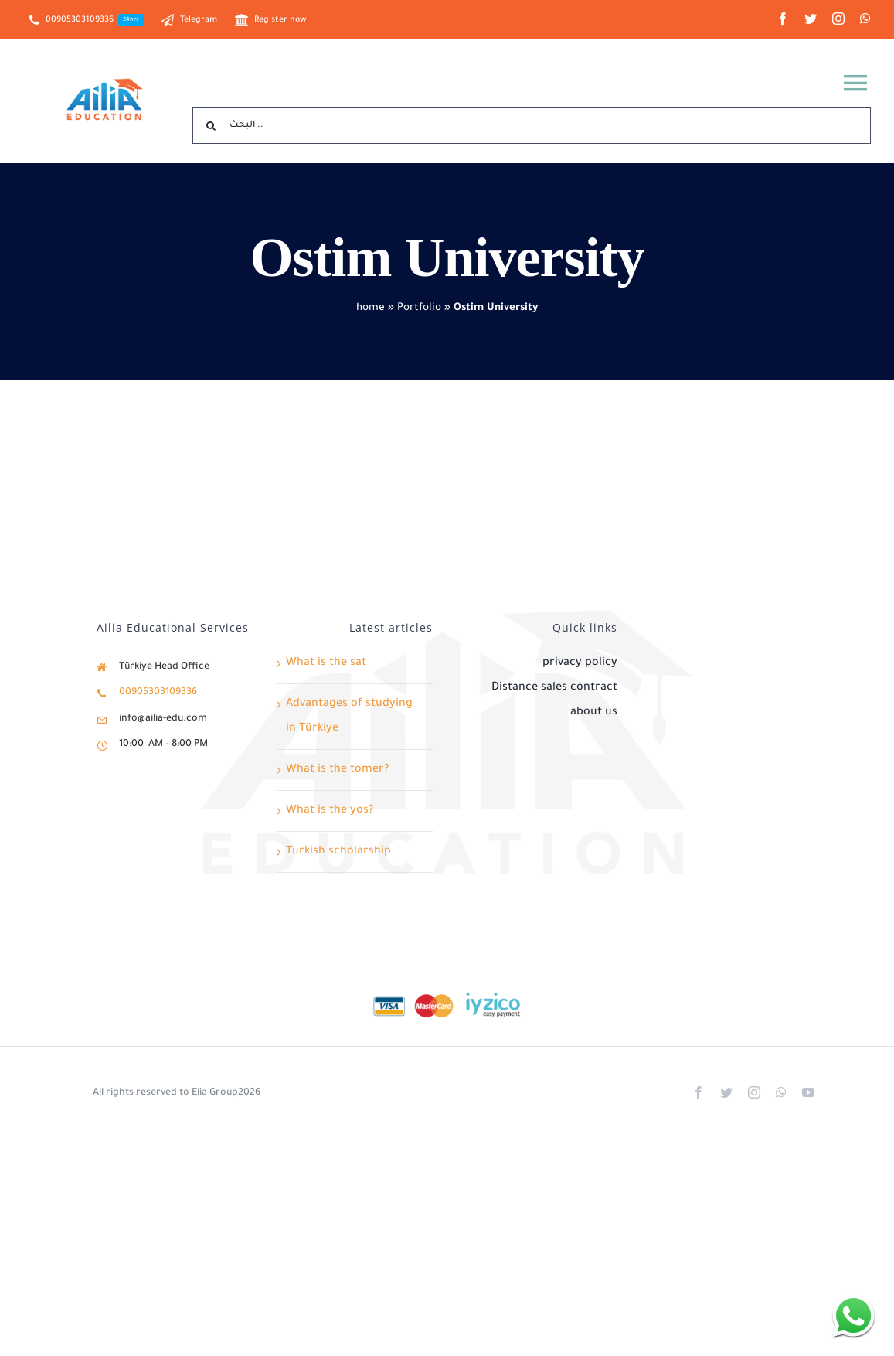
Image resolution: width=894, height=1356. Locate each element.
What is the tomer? (337, 770)
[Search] (210, 125)
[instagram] (838, 18)
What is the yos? (329, 811)
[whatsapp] (865, 18)
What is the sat (326, 663)
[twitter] (810, 18)
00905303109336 (158, 692)
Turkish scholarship (338, 852)
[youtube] (808, 1092)
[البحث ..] (531, 125)
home (370, 308)
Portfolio (419, 308)
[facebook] (783, 18)
